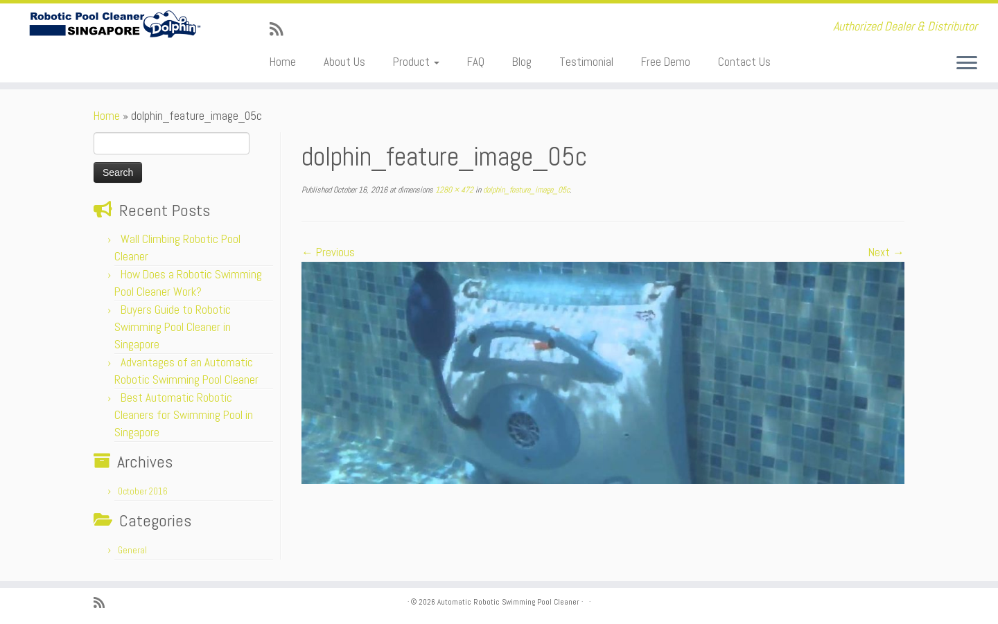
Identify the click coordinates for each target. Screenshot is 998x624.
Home (283, 61)
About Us (344, 61)
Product (416, 61)
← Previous (328, 252)
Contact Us (744, 61)
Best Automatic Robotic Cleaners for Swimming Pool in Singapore (183, 415)
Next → (886, 252)
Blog (522, 61)
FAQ (475, 61)
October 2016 (143, 491)
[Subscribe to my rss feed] (281, 29)
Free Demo (665, 61)
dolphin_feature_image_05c (525, 189)
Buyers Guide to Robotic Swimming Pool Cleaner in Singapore (172, 327)
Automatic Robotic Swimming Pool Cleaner (508, 602)
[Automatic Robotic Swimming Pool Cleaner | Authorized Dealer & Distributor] (115, 24)
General (132, 550)
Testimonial (586, 61)
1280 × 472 (453, 189)
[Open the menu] (966, 63)
